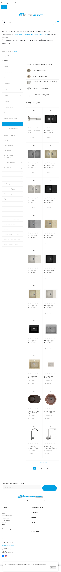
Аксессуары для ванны (8, 510)
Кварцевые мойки (40, 70)
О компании (34, 512)
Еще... (3, 523)
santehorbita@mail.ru (8, 545)
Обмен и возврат (7, 528)
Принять (53, 567)
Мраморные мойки (40, 76)
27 (48, 468)
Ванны (3, 512)
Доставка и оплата (37, 507)
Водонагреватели (7, 515)
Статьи (33, 522)
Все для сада (5, 517)
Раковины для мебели (41, 88)
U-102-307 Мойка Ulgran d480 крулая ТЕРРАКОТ (50, 413)
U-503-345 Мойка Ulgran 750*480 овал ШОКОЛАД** (34, 413)
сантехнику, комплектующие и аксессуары (31, 34)
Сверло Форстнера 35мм (34, 131)
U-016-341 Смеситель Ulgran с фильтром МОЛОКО (50, 448)
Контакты (34, 528)
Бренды (33, 517)
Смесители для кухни (41, 95)
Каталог (4, 507)
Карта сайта (35, 531)
